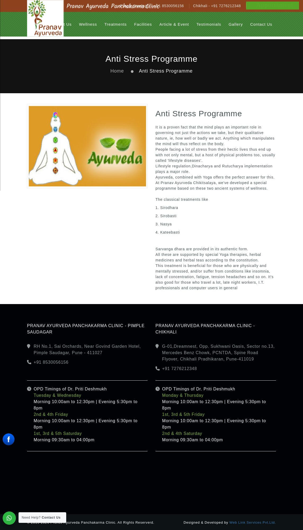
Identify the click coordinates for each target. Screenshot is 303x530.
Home (117, 71)
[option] (87, 146)
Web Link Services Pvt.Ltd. (252, 522)
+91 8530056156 (51, 362)
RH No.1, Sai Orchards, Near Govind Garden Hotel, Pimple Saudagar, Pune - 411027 (87, 349)
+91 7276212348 (179, 368)
